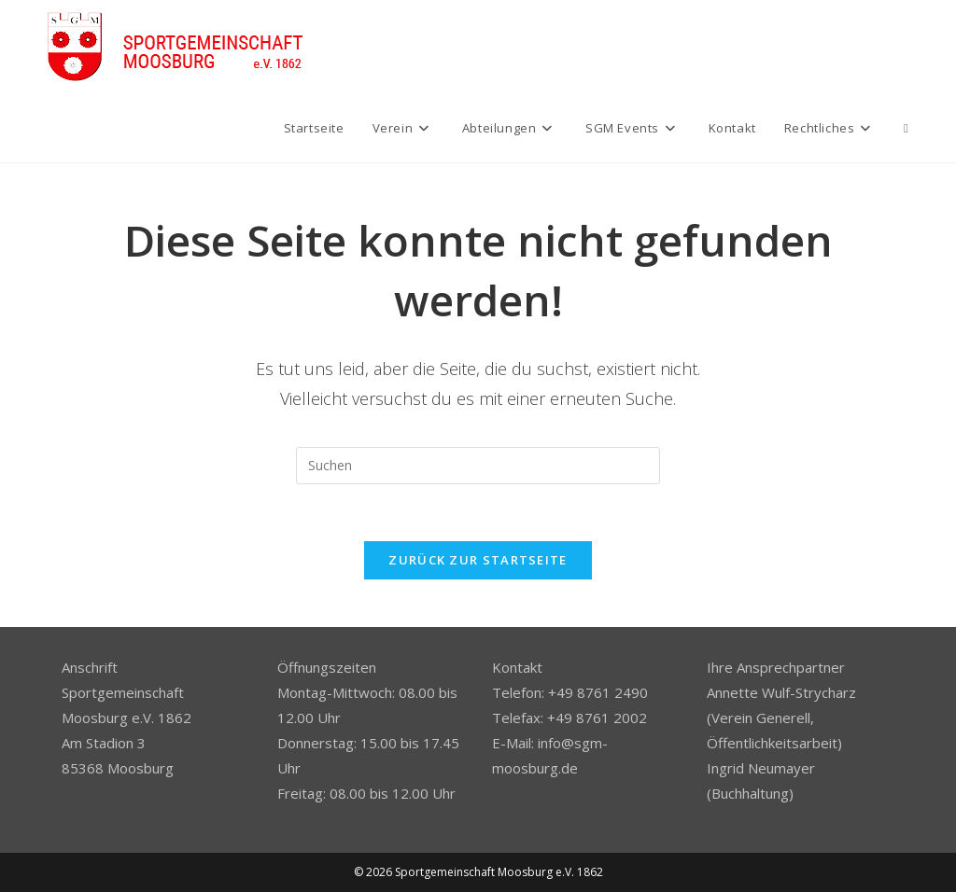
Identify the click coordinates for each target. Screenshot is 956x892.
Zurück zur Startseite (477, 559)
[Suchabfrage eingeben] (478, 465)
